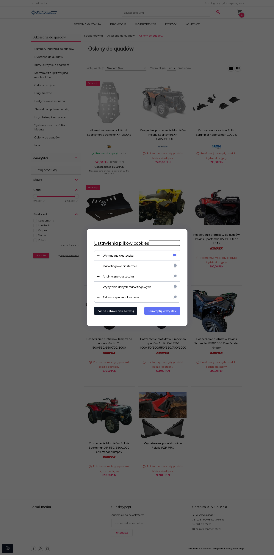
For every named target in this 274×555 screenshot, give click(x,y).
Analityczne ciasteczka (118, 276)
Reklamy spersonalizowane (121, 297)
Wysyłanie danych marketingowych (127, 287)
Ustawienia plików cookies (121, 243)
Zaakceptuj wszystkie (162, 311)
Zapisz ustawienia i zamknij (115, 311)
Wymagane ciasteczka (118, 255)
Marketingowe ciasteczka (120, 266)
